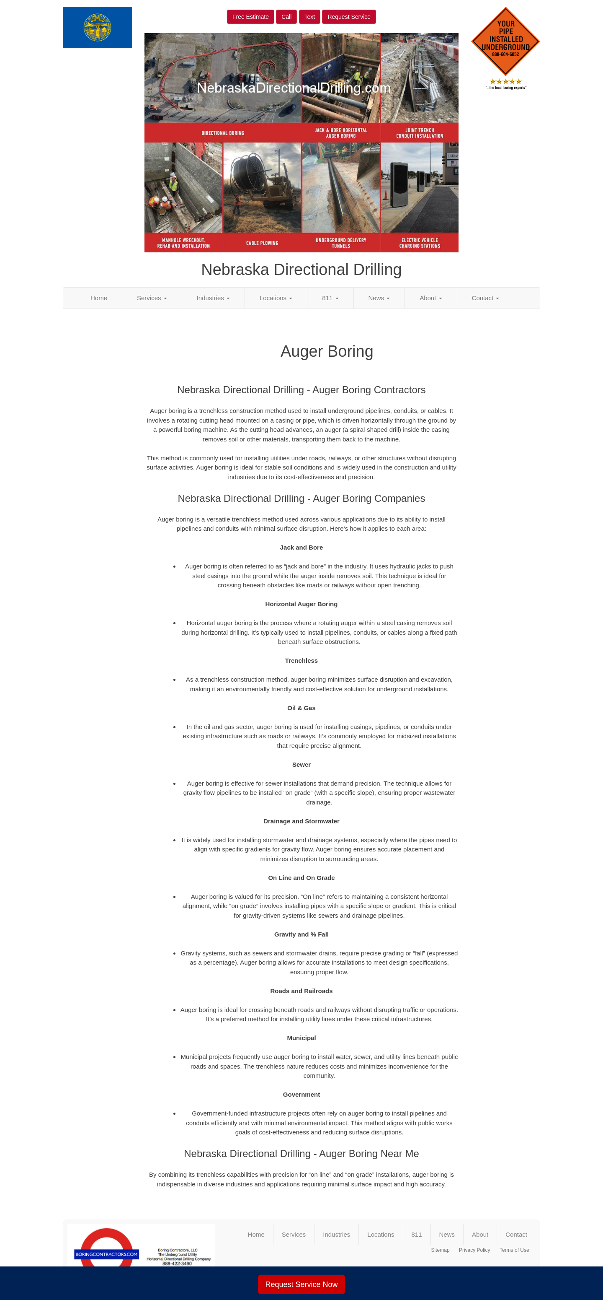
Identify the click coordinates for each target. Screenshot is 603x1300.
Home (98, 297)
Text (309, 16)
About (431, 297)
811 (330, 297)
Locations (276, 297)
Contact (486, 297)
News (379, 297)
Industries (213, 297)
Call (286, 16)
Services (152, 297)
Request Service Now (301, 1284)
